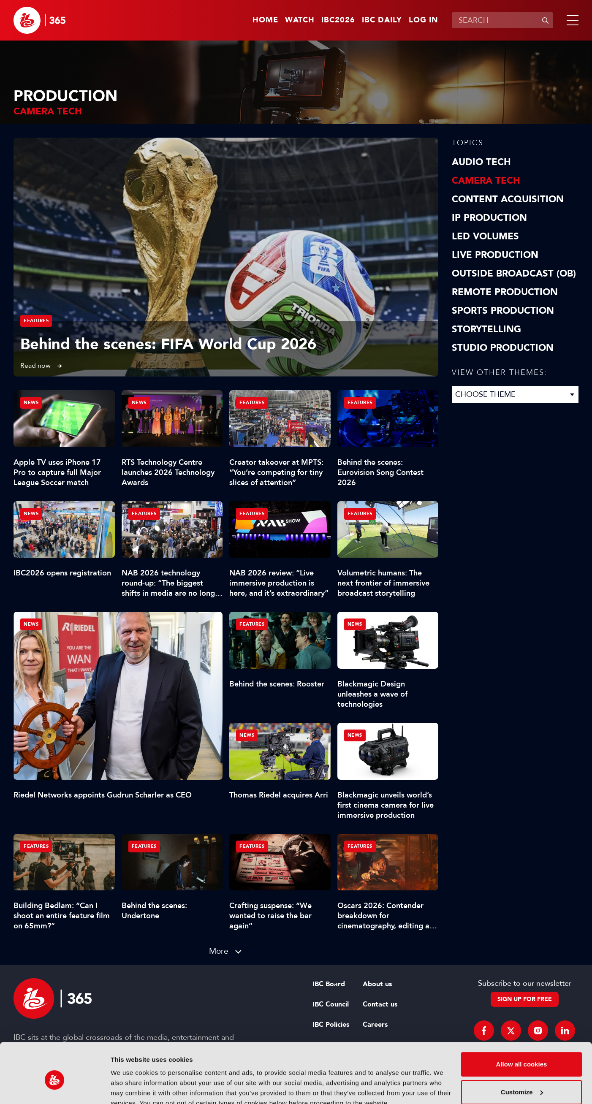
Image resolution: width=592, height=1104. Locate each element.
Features (36, 320)
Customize (522, 1052)
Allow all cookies (521, 1025)
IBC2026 (338, 20)
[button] (570, 20)
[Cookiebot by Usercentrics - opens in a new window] (55, 1087)
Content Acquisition (508, 199)
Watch (300, 20)
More (218, 951)
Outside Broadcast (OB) (514, 273)
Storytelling (486, 329)
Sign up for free (524, 999)
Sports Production (503, 310)
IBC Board (328, 984)
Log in (423, 20)
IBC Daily (382, 20)
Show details (130, 1087)
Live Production (495, 255)
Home (265, 20)
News (31, 624)
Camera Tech (486, 180)
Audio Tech (481, 162)
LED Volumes (485, 236)
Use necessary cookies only (521, 1080)
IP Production (489, 218)
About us (377, 984)
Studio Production (503, 348)
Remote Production (505, 292)
